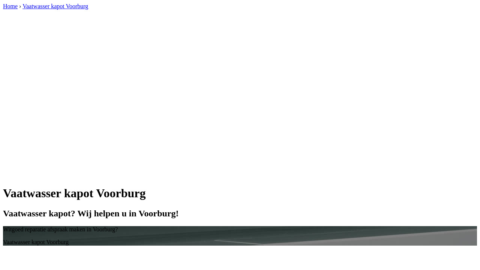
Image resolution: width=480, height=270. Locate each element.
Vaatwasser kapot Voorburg (55, 6)
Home (10, 6)
